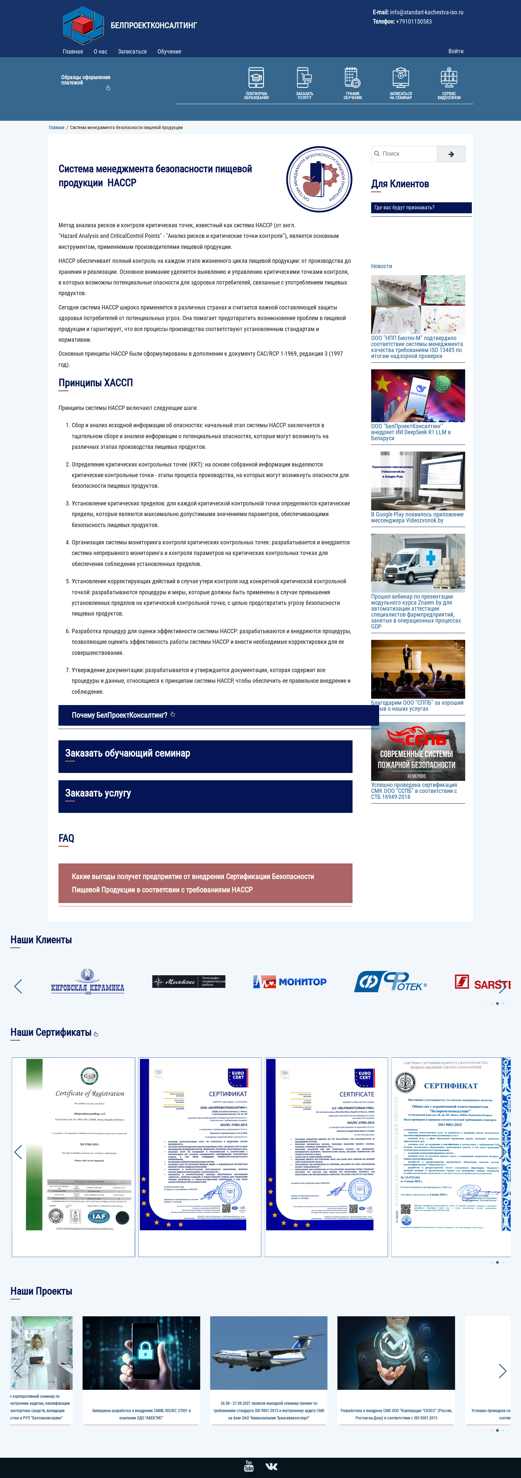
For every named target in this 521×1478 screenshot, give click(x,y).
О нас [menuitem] (100, 51)
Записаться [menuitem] (132, 51)
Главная (56, 127)
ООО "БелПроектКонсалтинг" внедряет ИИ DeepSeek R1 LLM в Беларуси (411, 432)
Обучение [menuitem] (169, 51)
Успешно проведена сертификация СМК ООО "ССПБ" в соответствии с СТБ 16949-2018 (414, 790)
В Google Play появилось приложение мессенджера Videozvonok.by (417, 517)
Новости (381, 266)
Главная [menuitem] (73, 51)
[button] (486, 1003)
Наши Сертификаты (50, 1032)
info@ (397, 12)
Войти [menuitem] (456, 51)
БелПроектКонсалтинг (154, 25)
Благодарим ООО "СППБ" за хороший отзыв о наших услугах (417, 705)
